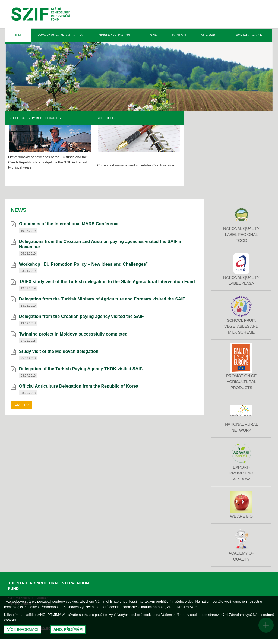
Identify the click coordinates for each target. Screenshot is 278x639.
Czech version (252, 165)
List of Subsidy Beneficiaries (123, 118)
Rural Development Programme (37, 118)
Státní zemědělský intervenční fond (40, 14)
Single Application (114, 35)
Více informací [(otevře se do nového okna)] (22, 629)
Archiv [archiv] (21, 405)
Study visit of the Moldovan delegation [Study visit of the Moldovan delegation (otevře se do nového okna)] (58, 351)
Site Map (208, 35)
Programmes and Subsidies (60, 35)
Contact (179, 35)
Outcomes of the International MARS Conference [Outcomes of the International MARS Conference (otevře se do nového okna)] (69, 224)
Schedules (196, 118)
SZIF (153, 35)
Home (18, 35)
